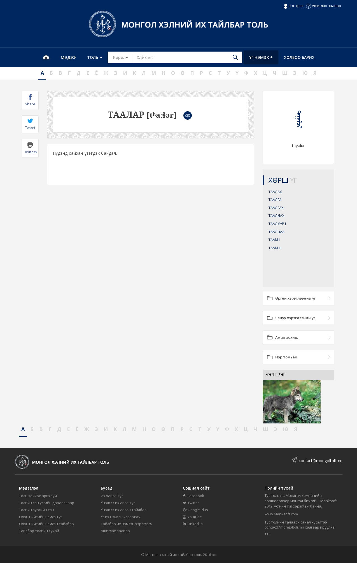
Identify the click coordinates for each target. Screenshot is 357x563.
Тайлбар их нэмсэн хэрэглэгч (126, 523)
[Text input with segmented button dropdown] (187, 57)
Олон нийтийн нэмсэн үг (40, 516)
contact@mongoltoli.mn (320, 460)
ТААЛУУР (277, 223)
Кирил (123, 57)
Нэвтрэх (293, 6)
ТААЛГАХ (276, 207)
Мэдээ (68, 57)
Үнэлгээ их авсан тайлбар (124, 509)
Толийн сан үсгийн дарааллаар (46, 502)
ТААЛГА (275, 199)
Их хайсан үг (112, 495)
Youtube (192, 516)
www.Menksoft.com (281, 513)
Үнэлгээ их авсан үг (118, 502)
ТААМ (274, 239)
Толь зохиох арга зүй (38, 495)
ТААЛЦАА (276, 231)
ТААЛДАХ (276, 215)
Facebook (193, 495)
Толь (94, 57)
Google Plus (195, 509)
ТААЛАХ (275, 191)
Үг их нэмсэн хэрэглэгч (121, 516)
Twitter (191, 502)
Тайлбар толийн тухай (39, 530)
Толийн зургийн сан (36, 509)
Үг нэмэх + (261, 57)
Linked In (193, 523)
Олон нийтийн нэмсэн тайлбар (46, 523)
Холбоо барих (299, 57)
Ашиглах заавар (323, 5)
